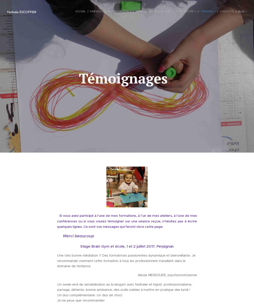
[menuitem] (83, 11)
